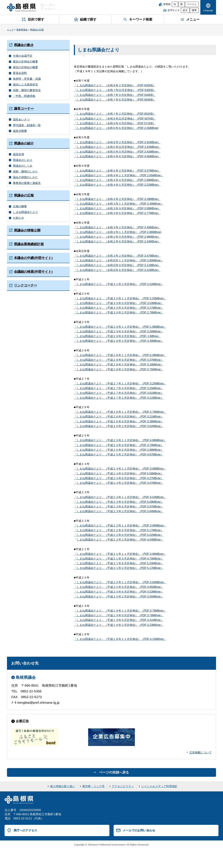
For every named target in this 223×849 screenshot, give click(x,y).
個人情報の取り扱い (62, 786)
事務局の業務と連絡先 (27, 183)
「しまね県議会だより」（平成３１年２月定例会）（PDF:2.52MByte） (118, 284)
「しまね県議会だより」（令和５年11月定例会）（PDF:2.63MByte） (117, 147)
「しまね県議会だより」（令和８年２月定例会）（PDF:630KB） (114, 85)
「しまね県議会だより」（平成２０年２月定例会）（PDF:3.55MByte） (118, 596)
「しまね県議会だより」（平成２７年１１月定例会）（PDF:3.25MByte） (120, 383)
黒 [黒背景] (181, 4)
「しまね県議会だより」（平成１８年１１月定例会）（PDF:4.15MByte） (120, 639)
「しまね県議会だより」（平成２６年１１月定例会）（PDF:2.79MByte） (120, 411)
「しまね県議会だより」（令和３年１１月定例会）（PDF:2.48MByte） (118, 203)
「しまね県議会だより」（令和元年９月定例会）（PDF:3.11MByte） (117, 265)
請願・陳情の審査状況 (27, 90)
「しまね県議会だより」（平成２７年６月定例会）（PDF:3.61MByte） (118, 392)
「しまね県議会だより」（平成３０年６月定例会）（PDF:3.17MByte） (118, 307)
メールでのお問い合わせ (139, 830)
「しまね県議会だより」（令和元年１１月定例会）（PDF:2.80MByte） (118, 260)
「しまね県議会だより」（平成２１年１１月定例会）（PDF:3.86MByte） (120, 553)
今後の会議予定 (22, 55)
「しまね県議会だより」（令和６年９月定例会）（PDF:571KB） (114, 123)
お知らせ (18, 217)
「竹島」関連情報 (24, 96)
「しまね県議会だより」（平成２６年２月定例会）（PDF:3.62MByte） (118, 426)
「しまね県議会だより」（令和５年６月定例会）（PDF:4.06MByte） (117, 156)
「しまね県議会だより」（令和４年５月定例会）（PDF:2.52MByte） (117, 184)
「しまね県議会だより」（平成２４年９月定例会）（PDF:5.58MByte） (118, 473)
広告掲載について (200, 752)
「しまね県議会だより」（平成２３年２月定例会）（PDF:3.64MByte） (118, 511)
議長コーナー (24, 108)
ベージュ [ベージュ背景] (192, 4)
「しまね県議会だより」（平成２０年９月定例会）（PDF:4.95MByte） (118, 586)
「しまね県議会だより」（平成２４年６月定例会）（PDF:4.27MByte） (118, 478)
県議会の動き (24, 45)
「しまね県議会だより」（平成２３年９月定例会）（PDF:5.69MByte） (118, 501)
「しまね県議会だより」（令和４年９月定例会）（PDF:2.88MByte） (117, 180)
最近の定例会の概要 (25, 61)
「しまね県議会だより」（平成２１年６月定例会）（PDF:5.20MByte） (118, 563)
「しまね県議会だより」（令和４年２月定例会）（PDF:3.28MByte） (117, 199)
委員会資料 (20, 73)
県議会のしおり (22, 160)
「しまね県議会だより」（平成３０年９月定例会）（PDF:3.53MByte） (118, 303)
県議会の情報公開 (27, 230)
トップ (10, 29)
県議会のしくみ (22, 165)
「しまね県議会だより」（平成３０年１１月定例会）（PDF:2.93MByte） (120, 298)
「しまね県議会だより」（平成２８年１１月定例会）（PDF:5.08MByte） (120, 355)
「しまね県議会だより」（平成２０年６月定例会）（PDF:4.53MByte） (118, 591)
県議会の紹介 (24, 143)
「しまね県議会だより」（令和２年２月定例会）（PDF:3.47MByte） (117, 255)
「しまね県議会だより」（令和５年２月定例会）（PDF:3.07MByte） (117, 170)
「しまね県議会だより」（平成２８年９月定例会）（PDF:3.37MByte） (118, 359)
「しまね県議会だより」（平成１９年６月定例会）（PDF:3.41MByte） (118, 620)
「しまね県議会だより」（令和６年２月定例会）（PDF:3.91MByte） (117, 142)
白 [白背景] (175, 4)
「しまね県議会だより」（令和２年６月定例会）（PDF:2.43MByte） (117, 241)
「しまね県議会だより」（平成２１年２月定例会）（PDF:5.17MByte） (118, 568)
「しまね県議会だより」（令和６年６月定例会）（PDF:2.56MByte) (116, 128)
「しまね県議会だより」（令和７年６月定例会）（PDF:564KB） (114, 99)
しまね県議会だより (25, 212)
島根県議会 (22, 29)
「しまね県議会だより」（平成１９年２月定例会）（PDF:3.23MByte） (118, 624)
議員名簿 (18, 154)
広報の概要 (20, 206)
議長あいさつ (21, 119)
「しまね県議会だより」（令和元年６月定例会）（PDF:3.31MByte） (117, 270)
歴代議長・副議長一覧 (27, 125)
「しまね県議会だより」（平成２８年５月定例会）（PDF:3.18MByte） (118, 364)
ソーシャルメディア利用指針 (159, 786)
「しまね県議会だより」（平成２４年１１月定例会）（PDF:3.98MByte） (120, 468)
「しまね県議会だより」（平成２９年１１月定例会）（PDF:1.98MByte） (120, 326)
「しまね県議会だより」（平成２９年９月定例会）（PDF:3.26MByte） (118, 331)
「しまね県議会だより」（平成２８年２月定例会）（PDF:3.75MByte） (118, 369)
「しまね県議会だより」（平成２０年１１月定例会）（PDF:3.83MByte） (120, 582)
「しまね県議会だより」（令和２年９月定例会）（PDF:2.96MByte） (117, 236)
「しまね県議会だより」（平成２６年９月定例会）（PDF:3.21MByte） (118, 416)
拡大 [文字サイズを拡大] (185, 10)
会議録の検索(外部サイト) (33, 271)
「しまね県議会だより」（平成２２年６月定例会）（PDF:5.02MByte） (118, 534)
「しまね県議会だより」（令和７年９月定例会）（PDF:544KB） (114, 94)
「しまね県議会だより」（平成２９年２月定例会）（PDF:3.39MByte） (118, 340)
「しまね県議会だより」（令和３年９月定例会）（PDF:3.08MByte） (117, 208)
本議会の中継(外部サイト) (33, 258)
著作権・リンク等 (93, 786)
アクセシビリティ (123, 786)
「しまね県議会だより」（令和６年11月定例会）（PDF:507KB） (115, 118)
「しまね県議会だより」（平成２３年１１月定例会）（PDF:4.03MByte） (120, 497)
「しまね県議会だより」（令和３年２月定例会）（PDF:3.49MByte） (117, 227)
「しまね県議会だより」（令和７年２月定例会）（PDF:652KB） (114, 113)
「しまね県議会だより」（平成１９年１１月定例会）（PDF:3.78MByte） (120, 610)
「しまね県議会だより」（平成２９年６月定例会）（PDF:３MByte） (117, 336)
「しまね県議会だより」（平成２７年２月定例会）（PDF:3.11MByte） (118, 397)
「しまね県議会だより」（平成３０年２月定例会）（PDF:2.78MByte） (118, 312)
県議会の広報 (37, 29)
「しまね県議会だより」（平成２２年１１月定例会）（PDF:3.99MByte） (120, 525)
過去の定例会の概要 (25, 67)
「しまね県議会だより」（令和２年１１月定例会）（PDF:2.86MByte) (117, 232)
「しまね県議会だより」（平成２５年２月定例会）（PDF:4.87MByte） (118, 454)
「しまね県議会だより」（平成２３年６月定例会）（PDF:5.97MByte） (118, 506)
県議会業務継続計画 (29, 244)
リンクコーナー (25, 285)
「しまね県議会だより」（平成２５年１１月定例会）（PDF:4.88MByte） (120, 440)
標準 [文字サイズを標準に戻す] (194, 10)
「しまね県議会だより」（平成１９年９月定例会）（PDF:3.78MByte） (118, 615)
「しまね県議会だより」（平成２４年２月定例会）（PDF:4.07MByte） (118, 482)
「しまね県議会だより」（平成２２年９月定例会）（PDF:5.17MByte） (118, 530)
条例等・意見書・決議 (27, 78)
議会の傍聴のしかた (25, 177)
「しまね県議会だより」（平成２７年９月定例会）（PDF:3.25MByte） (118, 388)
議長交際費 (20, 130)
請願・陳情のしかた (25, 171)
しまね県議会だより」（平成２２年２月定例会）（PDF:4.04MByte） (120, 539)
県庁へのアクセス (25, 830)
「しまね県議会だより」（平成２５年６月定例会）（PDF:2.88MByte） (118, 449)
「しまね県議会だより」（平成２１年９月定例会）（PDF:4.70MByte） (118, 558)
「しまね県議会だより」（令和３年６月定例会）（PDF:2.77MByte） (117, 213)
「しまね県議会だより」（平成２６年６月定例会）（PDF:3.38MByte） (118, 421)
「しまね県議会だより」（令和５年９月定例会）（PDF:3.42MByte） (117, 151)
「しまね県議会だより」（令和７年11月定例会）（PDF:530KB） (115, 90)
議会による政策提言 (25, 84)
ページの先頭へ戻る (114, 772)
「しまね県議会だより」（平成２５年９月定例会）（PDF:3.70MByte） (118, 445)
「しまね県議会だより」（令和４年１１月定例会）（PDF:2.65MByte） (118, 175)
